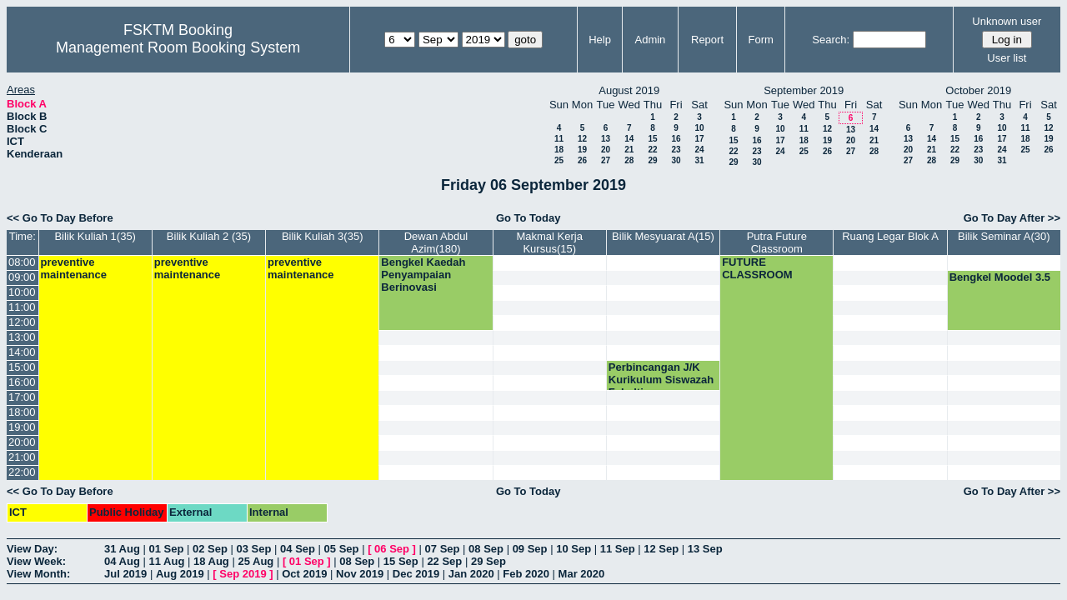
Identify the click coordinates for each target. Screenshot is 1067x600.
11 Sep (617, 548)
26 (582, 160)
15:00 (22, 367)
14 (629, 138)
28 (629, 160)
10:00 (22, 292)
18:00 (22, 412)
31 (699, 160)
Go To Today (528, 218)
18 (559, 149)
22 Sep (444, 561)
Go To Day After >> (1012, 218)
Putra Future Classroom (777, 242)
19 (582, 149)
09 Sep (530, 548)
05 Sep (341, 548)
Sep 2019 (242, 574)
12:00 (22, 322)
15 (652, 138)
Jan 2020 (471, 574)
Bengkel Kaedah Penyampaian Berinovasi (423, 274)
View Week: (36, 561)
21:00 (22, 457)
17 (699, 138)
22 (652, 149)
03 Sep (254, 548)
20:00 (22, 442)
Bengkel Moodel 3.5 (999, 277)
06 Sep (391, 548)
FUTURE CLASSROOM (757, 268)
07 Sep (442, 548)
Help (600, 39)
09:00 (22, 277)
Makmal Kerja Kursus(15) (549, 242)
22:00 (22, 472)
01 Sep (165, 548)
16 (675, 138)
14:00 (22, 352)
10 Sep (573, 548)
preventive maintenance (74, 268)
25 (559, 160)
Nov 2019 (359, 574)
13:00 (22, 337)
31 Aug (122, 548)
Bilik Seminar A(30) (1004, 236)
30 (675, 160)
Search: (830, 39)
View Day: (32, 548)
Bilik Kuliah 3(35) (322, 236)
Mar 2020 (582, 574)
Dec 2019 (416, 574)
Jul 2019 (125, 574)
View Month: (38, 574)
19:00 (22, 427)
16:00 (22, 382)
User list (1006, 58)
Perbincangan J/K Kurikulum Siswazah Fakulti (661, 379)
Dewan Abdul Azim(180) (436, 242)
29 (652, 160)
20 (605, 149)
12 (582, 138)
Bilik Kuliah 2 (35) (209, 236)
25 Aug (255, 561)
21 (629, 149)
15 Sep (400, 561)
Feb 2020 (526, 574)
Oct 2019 (304, 574)
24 (699, 149)
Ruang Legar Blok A (890, 236)
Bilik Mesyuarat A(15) (663, 236)
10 (699, 127)
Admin (649, 39)
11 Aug (166, 561)
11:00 (22, 307)
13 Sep (705, 548)
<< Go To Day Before (60, 218)
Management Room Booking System (178, 47)
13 (605, 138)
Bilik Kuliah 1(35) (95, 236)
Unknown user (1006, 21)
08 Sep (485, 548)
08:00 (22, 262)
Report (707, 39)
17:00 (22, 397)
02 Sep (210, 548)
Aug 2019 (180, 574)
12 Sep (661, 548)
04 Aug (122, 561)
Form (761, 39)
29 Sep (488, 561)
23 (675, 149)
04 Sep (297, 548)
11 (559, 138)
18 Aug (211, 561)
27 (605, 160)
